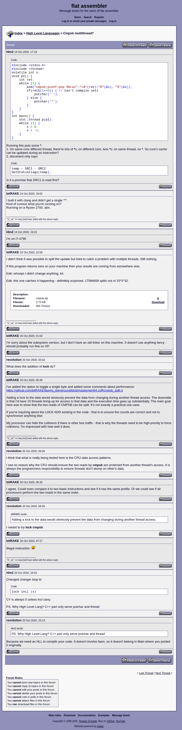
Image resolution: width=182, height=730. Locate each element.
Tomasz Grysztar (88, 721)
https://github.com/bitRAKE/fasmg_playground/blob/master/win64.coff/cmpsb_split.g (64, 390)
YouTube (120, 721)
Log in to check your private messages (84, 21)
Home (77, 17)
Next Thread (163, 673)
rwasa (100, 726)
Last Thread (146, 673)
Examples (103, 715)
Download (69, 715)
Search (88, 17)
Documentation (87, 715)
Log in (112, 21)
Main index (55, 715)
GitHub (110, 721)
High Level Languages (43, 33)
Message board (121, 715)
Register (99, 17)
